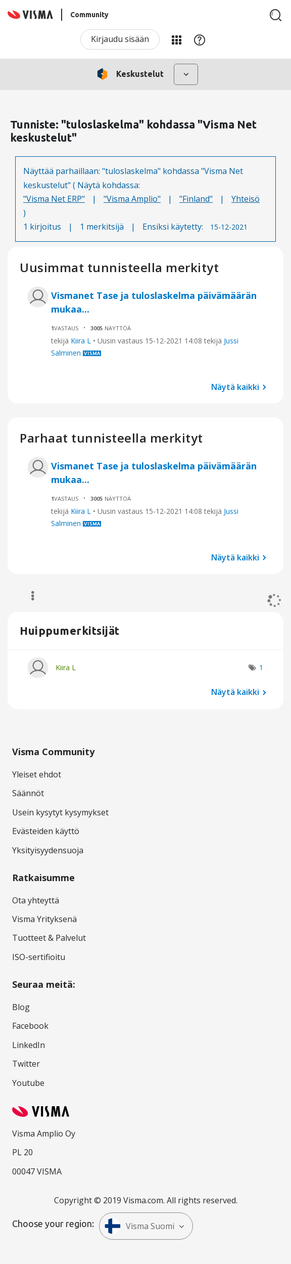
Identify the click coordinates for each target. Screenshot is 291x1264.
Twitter (26, 1063)
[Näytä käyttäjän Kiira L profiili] (66, 667)
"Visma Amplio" (132, 198)
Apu (199, 39)
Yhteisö (245, 198)
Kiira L (81, 340)
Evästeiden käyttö (45, 831)
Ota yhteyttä (35, 900)
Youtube (28, 1082)
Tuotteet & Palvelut (49, 937)
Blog (21, 1007)
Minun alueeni (176, 39)
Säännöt (28, 793)
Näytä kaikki (235, 386)
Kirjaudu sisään (120, 39)
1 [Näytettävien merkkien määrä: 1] (261, 667)
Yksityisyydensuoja (47, 850)
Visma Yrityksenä (44, 919)
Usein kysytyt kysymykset (60, 812)
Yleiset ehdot (36, 774)
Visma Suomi (139, 1226)
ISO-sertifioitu (38, 957)
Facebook (30, 1025)
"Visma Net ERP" (54, 198)
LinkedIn (28, 1045)
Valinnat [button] (28, 596)
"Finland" (196, 198)
